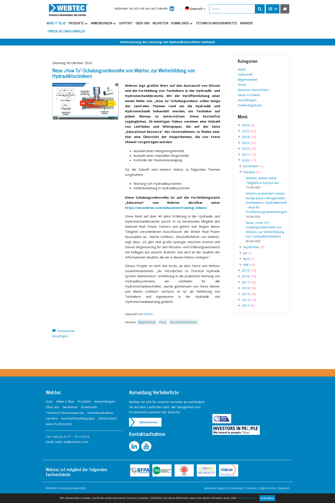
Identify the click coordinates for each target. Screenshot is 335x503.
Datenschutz (107, 418)
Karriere (246, 23)
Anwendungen (103, 23)
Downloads (182, 23)
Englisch (222, 488)
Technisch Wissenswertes (216, 23)
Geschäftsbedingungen (78, 418)
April (248, 259)
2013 (248, 305)
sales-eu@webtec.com (71, 442)
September (253, 247)
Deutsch (195, 8)
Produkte (78, 23)
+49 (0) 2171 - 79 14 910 (70, 436)
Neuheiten (160, 23)
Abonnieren (148, 422)
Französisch (236, 488)
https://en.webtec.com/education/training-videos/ (166, 207)
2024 (249, 137)
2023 (249, 143)
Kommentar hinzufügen (63, 333)
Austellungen (247, 100)
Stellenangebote (250, 105)
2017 (249, 282)
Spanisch (284, 488)
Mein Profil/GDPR (59, 424)
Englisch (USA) (267, 488)
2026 (248, 125)
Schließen (267, 498)
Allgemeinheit (147, 322)
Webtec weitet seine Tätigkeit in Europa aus (262, 182)
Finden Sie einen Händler (66, 31)
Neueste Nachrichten (183, 322)
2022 (249, 148)
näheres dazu (246, 498)
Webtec (148, 314)
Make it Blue (56, 23)
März (249, 264)
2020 (249, 160)
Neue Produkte (249, 95)
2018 (249, 276)
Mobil (242, 69)
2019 (249, 270)
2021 (249, 154)
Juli (247, 253)
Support (126, 23)
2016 (249, 288)
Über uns (143, 23)
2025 (249, 131)
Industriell (245, 74)
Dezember (253, 166)
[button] (272, 9)
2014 (249, 300)
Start (49, 401)
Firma (162, 322)
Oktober (251, 172)
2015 (249, 294)
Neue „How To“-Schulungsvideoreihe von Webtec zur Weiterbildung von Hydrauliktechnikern (123, 73)
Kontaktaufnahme (100, 413)
